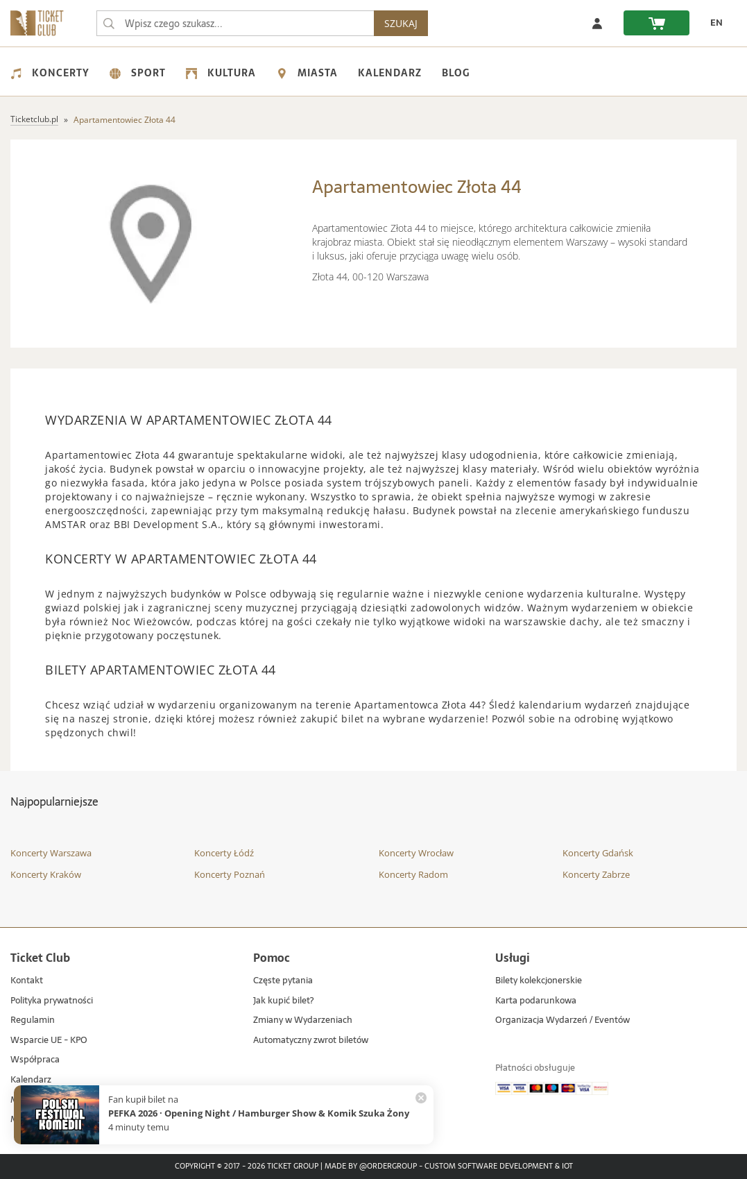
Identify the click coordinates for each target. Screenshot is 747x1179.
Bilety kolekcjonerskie (538, 980)
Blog (456, 72)
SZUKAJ (401, 23)
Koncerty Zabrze (596, 874)
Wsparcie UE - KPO (48, 1040)
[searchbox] (235, 23)
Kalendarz (390, 72)
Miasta (307, 72)
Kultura (221, 72)
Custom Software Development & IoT (498, 1166)
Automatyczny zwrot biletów (310, 1040)
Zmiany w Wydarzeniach (302, 1020)
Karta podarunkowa (535, 1001)
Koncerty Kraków (45, 874)
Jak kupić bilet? (283, 1001)
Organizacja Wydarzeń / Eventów (562, 1020)
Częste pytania (283, 980)
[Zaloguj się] (597, 22)
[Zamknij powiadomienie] (421, 1097)
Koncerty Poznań (229, 874)
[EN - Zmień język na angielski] (713, 22)
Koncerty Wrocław (416, 853)
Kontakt (26, 980)
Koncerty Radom (413, 874)
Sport (138, 72)
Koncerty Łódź (224, 853)
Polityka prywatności (51, 1001)
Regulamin (32, 1020)
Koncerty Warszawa (51, 853)
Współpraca (35, 1060)
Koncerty (49, 72)
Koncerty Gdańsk (598, 853)
